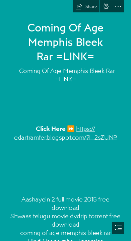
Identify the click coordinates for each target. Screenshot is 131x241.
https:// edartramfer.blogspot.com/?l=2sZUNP (65, 133)
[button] (86, 6)
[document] (65, 120)
